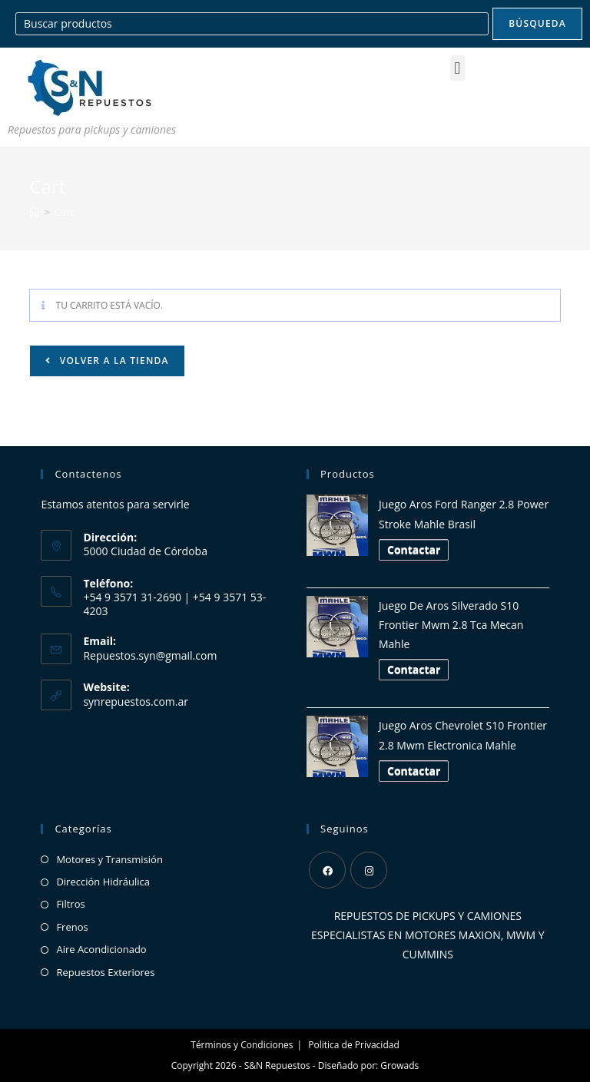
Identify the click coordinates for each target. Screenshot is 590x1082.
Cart (64, 212)
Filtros (70, 904)
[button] (457, 68)
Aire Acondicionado (101, 949)
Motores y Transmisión (109, 859)
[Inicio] (34, 212)
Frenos (72, 927)
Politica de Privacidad (353, 1044)
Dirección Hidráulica (103, 881)
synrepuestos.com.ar (135, 701)
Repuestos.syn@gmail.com (150, 655)
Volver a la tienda (112, 360)
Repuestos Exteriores (105, 972)
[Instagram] (368, 870)
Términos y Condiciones (242, 1044)
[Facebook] (327, 870)
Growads (399, 1065)
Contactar (413, 549)
